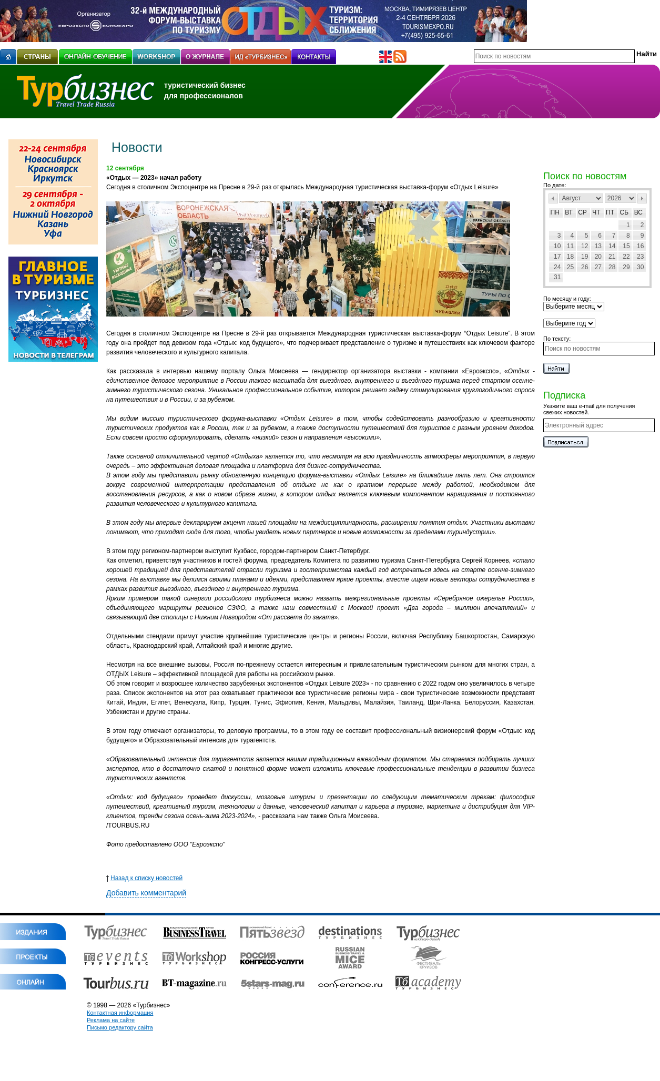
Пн (555, 212)
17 (557, 256)
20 (598, 256)
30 (640, 267)
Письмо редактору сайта (120, 1027)
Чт (596, 212)
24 (557, 267)
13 (598, 246)
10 (557, 246)
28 (611, 267)
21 (611, 256)
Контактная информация (120, 1012)
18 (570, 256)
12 (584, 246)
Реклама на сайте (111, 1020)
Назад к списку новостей (144, 878)
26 (584, 267)
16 (640, 246)
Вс (638, 212)
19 (584, 256)
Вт (569, 212)
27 (598, 267)
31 (557, 277)
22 (626, 256)
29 (626, 267)
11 (570, 246)
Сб (624, 212)
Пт (610, 212)
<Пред (553, 198)
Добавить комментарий (146, 893)
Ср (582, 212)
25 (570, 267)
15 (626, 246)
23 (640, 256)
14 (611, 246)
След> (642, 198)
